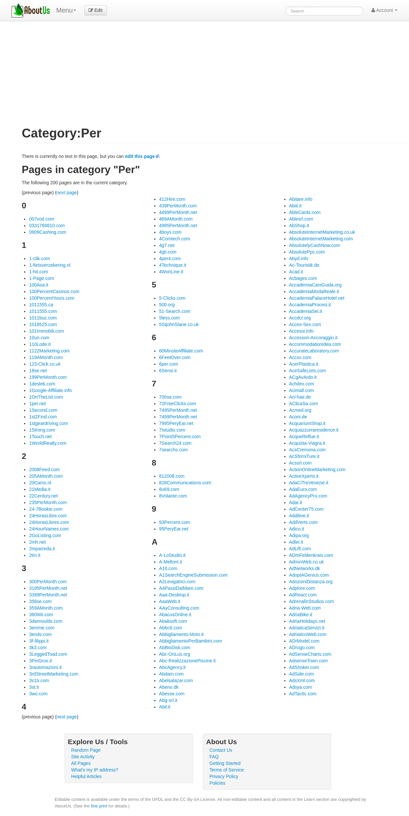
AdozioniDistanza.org (311, 581)
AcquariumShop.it (307, 423)
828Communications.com (185, 482)
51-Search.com (174, 311)
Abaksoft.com (173, 621)
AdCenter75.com (306, 509)
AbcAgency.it (172, 667)
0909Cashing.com (47, 232)
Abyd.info (298, 258)
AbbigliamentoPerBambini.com (190, 641)
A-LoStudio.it (172, 555)
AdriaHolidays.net (307, 621)
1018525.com (43, 324)
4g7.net (167, 245)
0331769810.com (47, 225)
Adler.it (296, 542)
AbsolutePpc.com (307, 252)
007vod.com (41, 219)
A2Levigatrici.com (177, 581)
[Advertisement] (214, 77)
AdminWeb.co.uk (306, 561)
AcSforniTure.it (304, 456)
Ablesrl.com (301, 219)
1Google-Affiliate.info (50, 390)
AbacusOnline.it (175, 614)
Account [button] (384, 10)
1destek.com (42, 383)
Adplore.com (302, 588)
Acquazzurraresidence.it (314, 430)
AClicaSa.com (303, 403)
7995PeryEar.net (176, 423)
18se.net (38, 370)
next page (67, 192)
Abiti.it (295, 205)
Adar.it (295, 502)
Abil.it (164, 707)
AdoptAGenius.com (309, 575)
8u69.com (169, 489)
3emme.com (41, 627)
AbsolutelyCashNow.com (314, 245)
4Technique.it (172, 265)
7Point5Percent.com (180, 436)
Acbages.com (303, 278)
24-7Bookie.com (45, 509)
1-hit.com (38, 271)
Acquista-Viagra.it (307, 443)
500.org (167, 304)
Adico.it (296, 528)
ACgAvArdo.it (303, 377)
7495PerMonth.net (178, 410)
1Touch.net (40, 436)
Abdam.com (171, 674)
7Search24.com (175, 443)
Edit (95, 10)
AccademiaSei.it (305, 311)
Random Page (86, 750)
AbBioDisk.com (174, 647)
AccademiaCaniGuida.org (315, 284)
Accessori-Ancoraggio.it (313, 337)
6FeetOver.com (175, 357)
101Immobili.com (46, 331)
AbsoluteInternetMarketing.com (321, 238)
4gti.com (168, 252)
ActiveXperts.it (303, 476)
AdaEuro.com (303, 489)
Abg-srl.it (168, 700)
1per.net (37, 403)
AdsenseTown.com (308, 660)
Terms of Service (226, 769)
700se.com (170, 397)
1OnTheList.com (46, 397)
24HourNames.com (49, 528)
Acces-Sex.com (305, 324)
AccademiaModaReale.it (314, 291)
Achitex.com (301, 383)
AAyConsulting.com (179, 608)
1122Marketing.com (49, 350)
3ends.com (40, 634)
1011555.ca (41, 304)
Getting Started (224, 763)
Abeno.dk (168, 687)
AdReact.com (303, 594)
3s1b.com (39, 680)
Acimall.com (301, 390)
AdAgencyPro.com (308, 496)
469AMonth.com (176, 219)
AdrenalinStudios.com (311, 601)
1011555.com (43, 311)
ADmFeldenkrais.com (311, 555)
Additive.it (299, 515)
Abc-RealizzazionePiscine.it (187, 660)
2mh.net (37, 542)
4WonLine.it (171, 271)
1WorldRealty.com (47, 443)
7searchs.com (173, 449)
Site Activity (83, 756)
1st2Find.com (43, 416)
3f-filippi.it (38, 641)
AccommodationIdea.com (315, 344)
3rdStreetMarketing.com (53, 674)
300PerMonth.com (48, 581)
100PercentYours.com (51, 298)
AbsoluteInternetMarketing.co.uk (322, 232)
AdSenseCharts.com (310, 654)
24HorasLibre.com (48, 515)
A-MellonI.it (170, 561)
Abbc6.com (170, 627)
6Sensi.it (168, 370)
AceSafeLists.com (307, 370)
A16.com (168, 568)
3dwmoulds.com (45, 621)
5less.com (169, 317)
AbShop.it (299, 225)
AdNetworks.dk (304, 568)
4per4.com (170, 258)
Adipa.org (299, 535)
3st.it (34, 687)
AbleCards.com (305, 212)
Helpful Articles (86, 776)
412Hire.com (172, 199)
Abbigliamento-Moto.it (181, 634)
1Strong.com (42, 430)
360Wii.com (41, 614)
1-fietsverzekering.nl (49, 265)
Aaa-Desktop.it (174, 594)
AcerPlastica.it (303, 364)
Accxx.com (300, 357)
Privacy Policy (223, 776)
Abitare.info (301, 199)
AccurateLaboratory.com (314, 350)
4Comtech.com (174, 238)
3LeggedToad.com (48, 654)
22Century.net (43, 496)
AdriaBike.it (301, 614)
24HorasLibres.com (49, 522)
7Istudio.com (172, 430)
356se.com (40, 601)
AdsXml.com (302, 680)
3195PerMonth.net (48, 588)
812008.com (171, 476)
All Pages (81, 763)
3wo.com (38, 693)
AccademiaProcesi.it (310, 304)
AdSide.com (301, 674)
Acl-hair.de (300, 397)
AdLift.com (300, 548)
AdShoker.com (304, 667)
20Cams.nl (40, 482)
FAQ (214, 756)
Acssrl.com (300, 463)
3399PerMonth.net (48, 594)
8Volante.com (173, 496)
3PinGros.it (40, 660)
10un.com (39, 337)
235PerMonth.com (48, 502)
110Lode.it (39, 344)
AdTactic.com (302, 693)
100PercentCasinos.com (54, 291)
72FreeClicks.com (177, 403)
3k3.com (37, 647)
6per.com (168, 364)
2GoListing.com (45, 535)
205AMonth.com (46, 476)
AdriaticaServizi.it (306, 627)
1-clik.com (39, 258)
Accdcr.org (300, 317)
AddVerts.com (303, 522)
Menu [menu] (66, 10)
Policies (217, 783)
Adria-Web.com (305, 608)
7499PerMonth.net (178, 416)
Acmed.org (300, 410)
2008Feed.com (44, 469)
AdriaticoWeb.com (307, 634)
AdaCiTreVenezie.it (308, 482)
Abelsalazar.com (176, 680)
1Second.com (43, 410)
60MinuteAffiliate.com (181, 350)
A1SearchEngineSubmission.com (193, 575)
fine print (99, 805)
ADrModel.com (304, 641)
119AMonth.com (46, 357)
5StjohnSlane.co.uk (179, 324)
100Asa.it (38, 284)
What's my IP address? (94, 769)
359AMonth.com (46, 608)
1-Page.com (41, 278)
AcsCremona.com (307, 449)
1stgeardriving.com (48, 423)
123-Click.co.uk (45, 364)
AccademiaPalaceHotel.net (316, 298)
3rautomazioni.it (45, 667)
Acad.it (296, 271)
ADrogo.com (302, 647)
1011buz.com (43, 317)
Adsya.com (300, 687)
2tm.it (34, 555)
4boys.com (170, 232)
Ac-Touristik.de (304, 265)
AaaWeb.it (169, 601)
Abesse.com (171, 693)
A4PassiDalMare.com (181, 588)
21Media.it (39, 489)
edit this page (140, 156)
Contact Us (220, 750)
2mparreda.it (42, 548)
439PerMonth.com (178, 205)
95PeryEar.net (173, 528)
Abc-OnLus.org (174, 654)
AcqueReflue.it (304, 436)
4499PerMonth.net (178, 212)
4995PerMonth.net (178, 225)
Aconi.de (298, 416)
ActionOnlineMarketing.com (317, 469)
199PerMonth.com (48, 377)
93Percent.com (174, 522)
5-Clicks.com (172, 298)
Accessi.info (301, 331)
